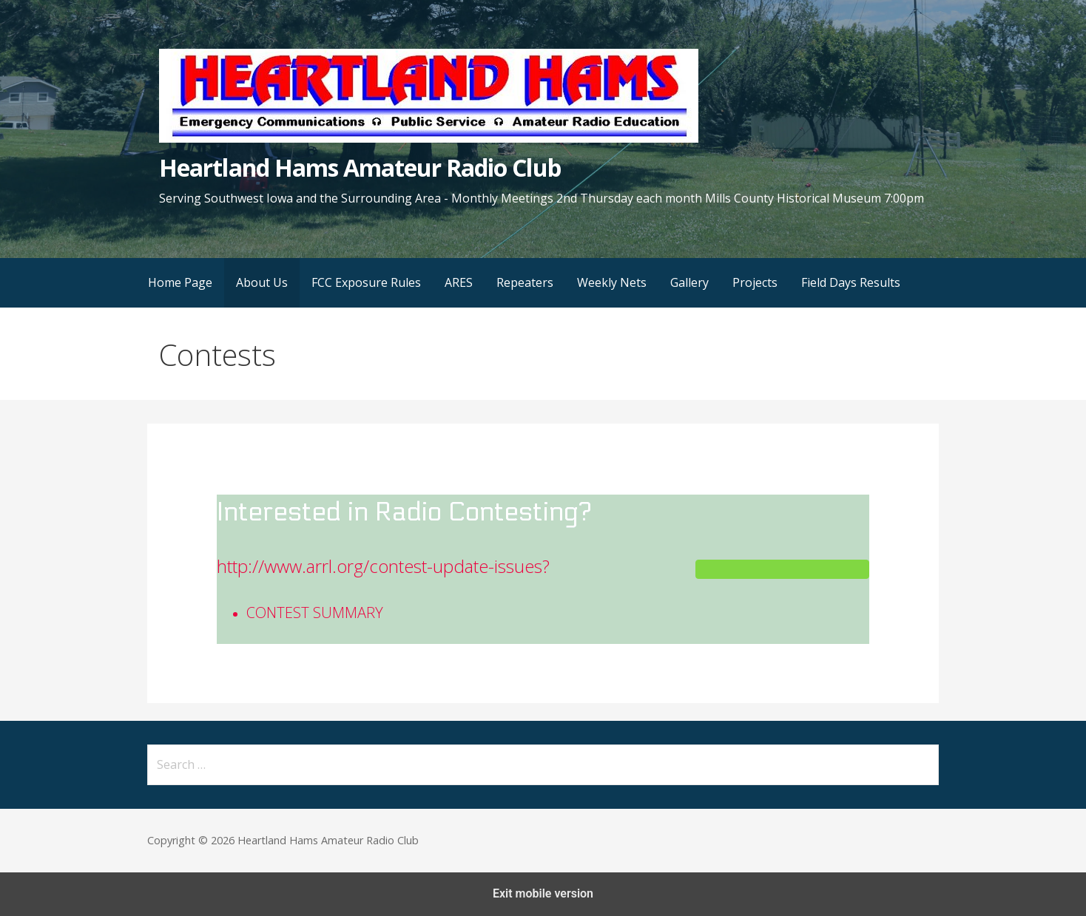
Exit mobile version (543, 893)
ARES (459, 282)
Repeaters (524, 282)
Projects (755, 282)
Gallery (689, 282)
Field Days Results (850, 282)
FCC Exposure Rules (366, 282)
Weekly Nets (612, 282)
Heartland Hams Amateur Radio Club (359, 167)
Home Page (180, 282)
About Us (262, 282)
